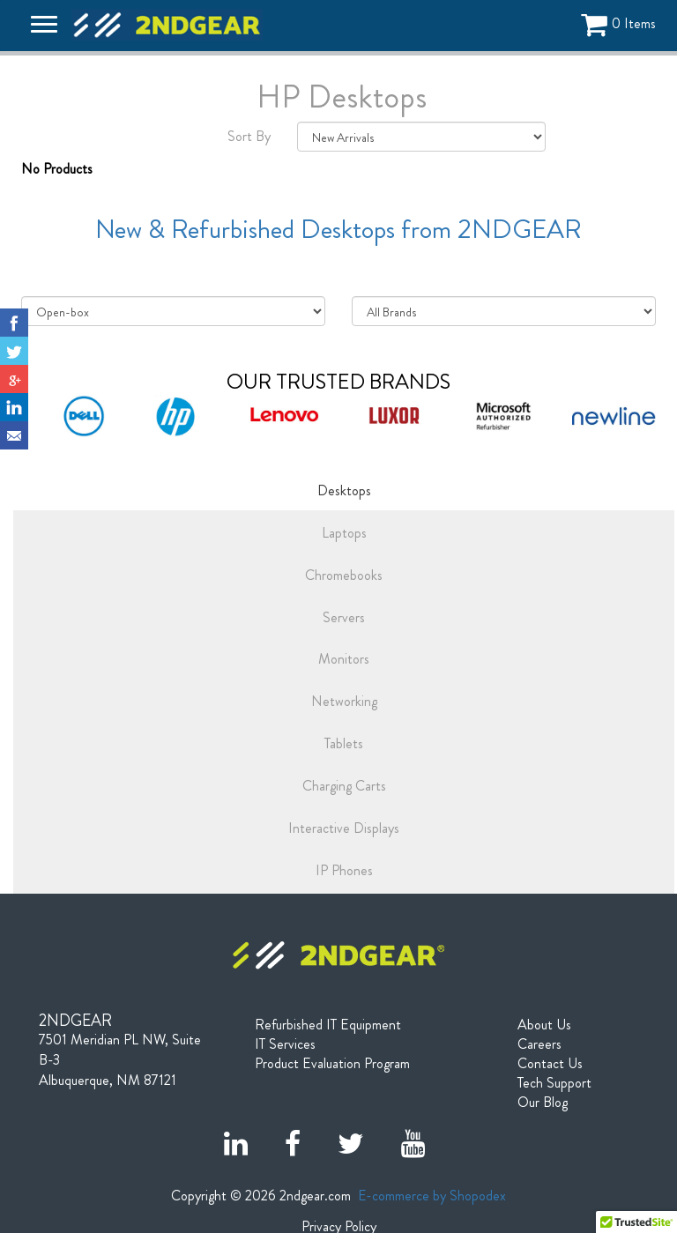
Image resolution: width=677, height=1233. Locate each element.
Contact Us (550, 1063)
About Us (544, 1025)
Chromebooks (344, 575)
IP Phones (344, 870)
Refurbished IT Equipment (328, 1025)
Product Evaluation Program (332, 1063)
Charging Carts (344, 786)
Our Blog (542, 1102)
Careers (539, 1044)
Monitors (343, 659)
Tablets (343, 743)
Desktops (344, 490)
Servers (344, 617)
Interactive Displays (343, 828)
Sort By (249, 136)
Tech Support (554, 1083)
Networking (344, 701)
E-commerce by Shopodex (432, 1195)
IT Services (285, 1044)
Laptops (344, 533)
